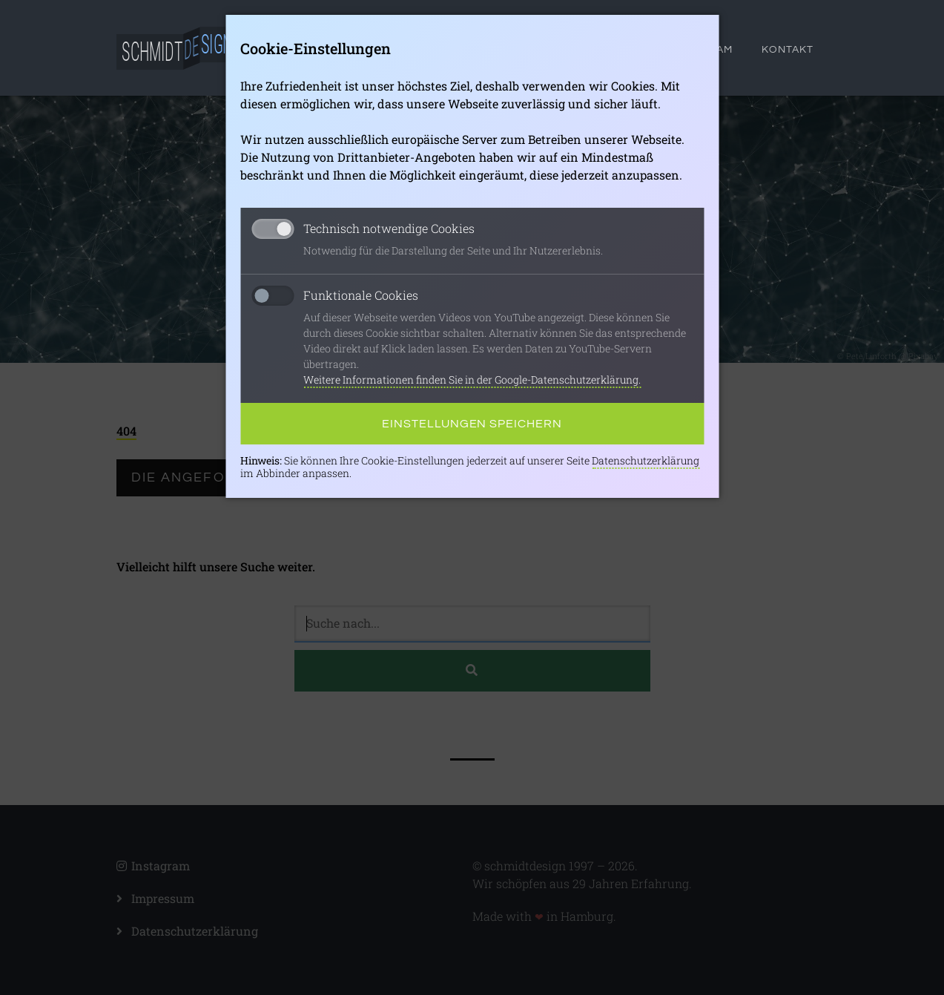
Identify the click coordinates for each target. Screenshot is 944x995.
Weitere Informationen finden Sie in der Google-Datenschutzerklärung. (472, 379)
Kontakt (787, 49)
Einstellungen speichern (472, 424)
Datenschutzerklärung (645, 460)
